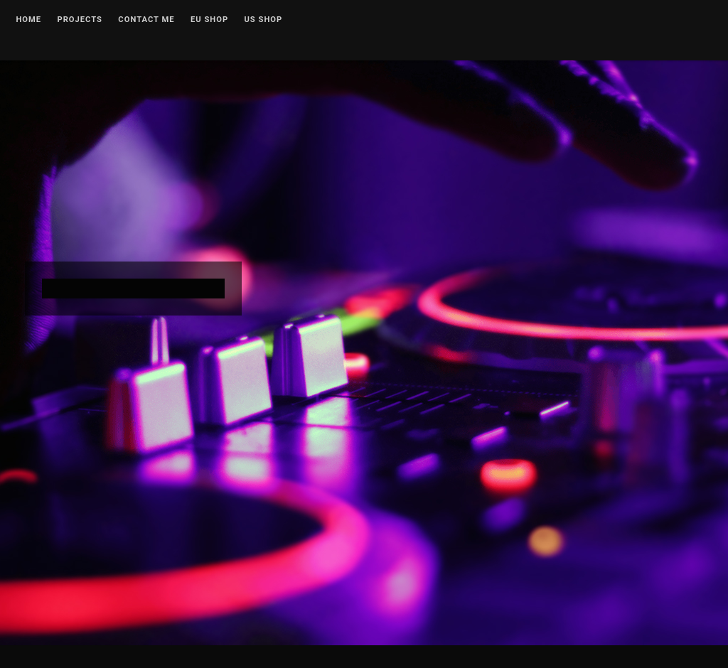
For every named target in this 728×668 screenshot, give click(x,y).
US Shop (264, 20)
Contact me (146, 20)
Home (28, 20)
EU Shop (209, 20)
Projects (79, 20)
